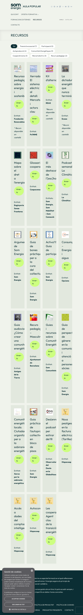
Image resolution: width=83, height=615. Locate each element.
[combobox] (32, 571)
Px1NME (33, 134)
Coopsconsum (36, 189)
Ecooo (64, 119)
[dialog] (18, 590)
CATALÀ (61, 19)
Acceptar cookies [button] (18, 599)
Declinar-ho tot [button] (18, 604)
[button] (14, 46)
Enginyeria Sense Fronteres (19, 208)
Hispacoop (66, 462)
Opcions (65, 281)
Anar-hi (19, 104)
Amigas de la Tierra (17, 374)
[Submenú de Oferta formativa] (38, 14)
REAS (48, 103)
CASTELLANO (68, 19)
